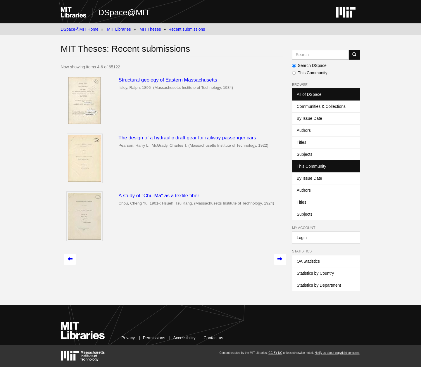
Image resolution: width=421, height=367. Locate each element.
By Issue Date (309, 118)
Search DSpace (309, 65)
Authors (304, 130)
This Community (309, 72)
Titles (301, 142)
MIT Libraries (119, 29)
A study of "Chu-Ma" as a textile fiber (158, 195)
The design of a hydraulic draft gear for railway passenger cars (187, 138)
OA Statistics (308, 261)
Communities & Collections (321, 106)
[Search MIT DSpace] (320, 55)
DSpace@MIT (124, 12)
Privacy (128, 337)
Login (302, 237)
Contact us (213, 337)
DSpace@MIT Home (80, 29)
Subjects (305, 154)
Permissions (154, 337)
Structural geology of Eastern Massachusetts (167, 80)
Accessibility (184, 337)
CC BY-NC (275, 352)
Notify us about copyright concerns (337, 352)
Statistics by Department (319, 285)
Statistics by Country (315, 273)
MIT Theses (150, 29)
